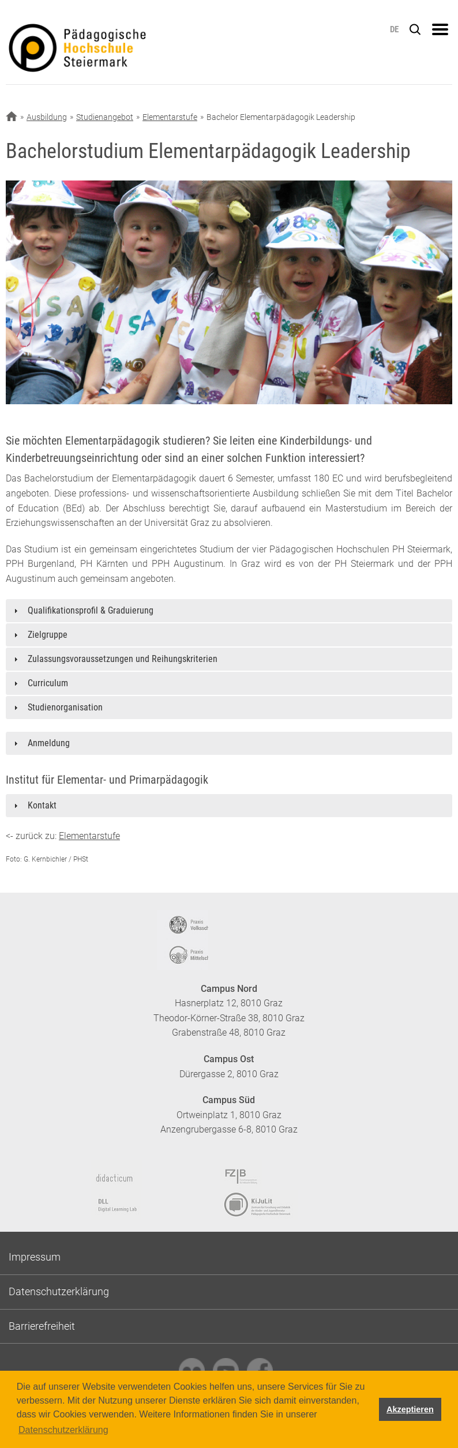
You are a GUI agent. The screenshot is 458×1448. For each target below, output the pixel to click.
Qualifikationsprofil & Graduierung (90, 610)
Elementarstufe (169, 117)
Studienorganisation (65, 707)
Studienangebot (104, 117)
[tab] (229, 610)
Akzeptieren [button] (410, 1409)
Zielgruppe (47, 634)
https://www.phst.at (123, 50)
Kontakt (42, 805)
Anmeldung (49, 743)
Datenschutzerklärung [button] (63, 1430)
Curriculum (48, 683)
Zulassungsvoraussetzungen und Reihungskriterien (122, 658)
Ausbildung (47, 117)
